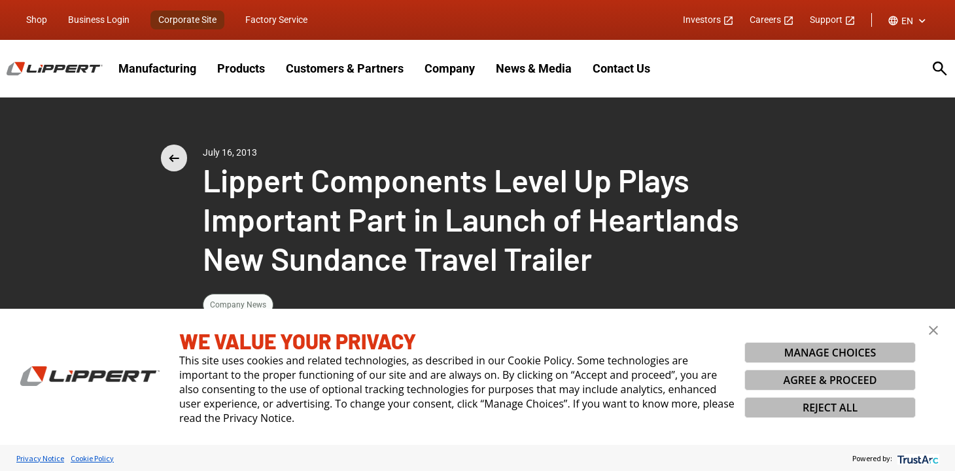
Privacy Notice (40, 458)
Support (833, 19)
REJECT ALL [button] (830, 407)
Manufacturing (157, 68)
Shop (36, 19)
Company (450, 68)
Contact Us (621, 68)
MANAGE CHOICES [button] (830, 352)
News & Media (534, 68)
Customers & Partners (345, 68)
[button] (933, 330)
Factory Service (276, 19)
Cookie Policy (92, 458)
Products (241, 68)
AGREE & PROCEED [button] (830, 380)
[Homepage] (55, 69)
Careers (772, 19)
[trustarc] (916, 458)
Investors (708, 19)
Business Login (99, 19)
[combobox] (908, 21)
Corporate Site (187, 19)
